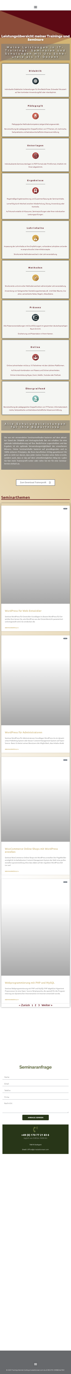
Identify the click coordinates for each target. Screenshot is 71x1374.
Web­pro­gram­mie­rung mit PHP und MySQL (30, 982)
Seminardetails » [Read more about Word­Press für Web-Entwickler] (12, 628)
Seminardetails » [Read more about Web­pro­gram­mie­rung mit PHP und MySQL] (12, 1000)
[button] (35, 7)
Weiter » (47, 1005)
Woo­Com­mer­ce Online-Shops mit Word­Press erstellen (31, 850)
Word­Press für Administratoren (24, 732)
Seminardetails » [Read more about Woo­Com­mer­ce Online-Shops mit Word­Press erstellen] (12, 871)
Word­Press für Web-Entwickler (23, 610)
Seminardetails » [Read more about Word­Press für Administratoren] (12, 749)
